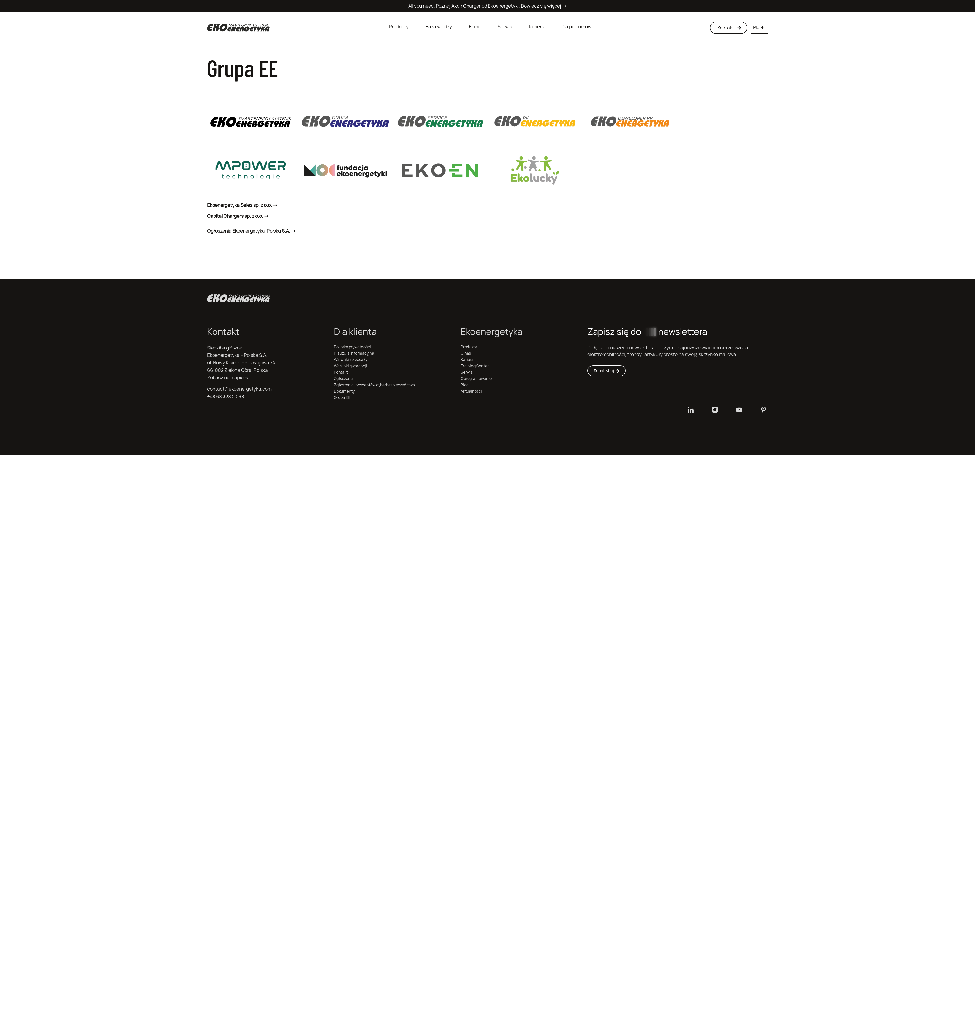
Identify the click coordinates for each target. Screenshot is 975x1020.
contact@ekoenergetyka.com (239, 389)
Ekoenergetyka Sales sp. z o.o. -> (242, 205)
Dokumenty (344, 391)
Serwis (505, 26)
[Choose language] (759, 28)
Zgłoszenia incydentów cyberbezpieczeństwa (374, 384)
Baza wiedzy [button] (439, 26)
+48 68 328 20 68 (225, 396)
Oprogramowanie (476, 378)
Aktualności (471, 391)
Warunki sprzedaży (350, 359)
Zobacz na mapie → (228, 377)
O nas (466, 353)
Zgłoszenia (344, 378)
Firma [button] (475, 26)
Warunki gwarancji (350, 365)
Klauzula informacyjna (354, 353)
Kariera (536, 26)
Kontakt (341, 372)
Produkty (399, 26)
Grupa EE (342, 397)
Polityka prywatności (352, 346)
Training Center (475, 365)
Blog (464, 384)
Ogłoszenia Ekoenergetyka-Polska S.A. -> (251, 231)
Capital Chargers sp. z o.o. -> (238, 216)
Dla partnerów (576, 26)
